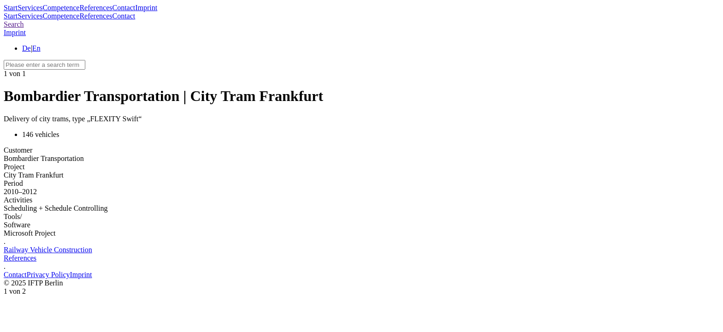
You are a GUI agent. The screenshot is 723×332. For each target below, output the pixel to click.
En (36, 48)
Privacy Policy (48, 275)
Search (14, 24)
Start (11, 8)
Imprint (146, 8)
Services (30, 8)
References (95, 8)
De (26, 48)
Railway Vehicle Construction (48, 250)
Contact (123, 8)
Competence (60, 8)
